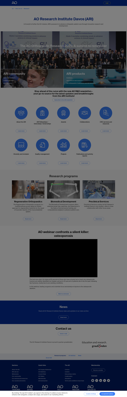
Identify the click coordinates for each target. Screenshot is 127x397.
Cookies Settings (91, 394)
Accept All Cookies (107, 394)
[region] (63, 394)
